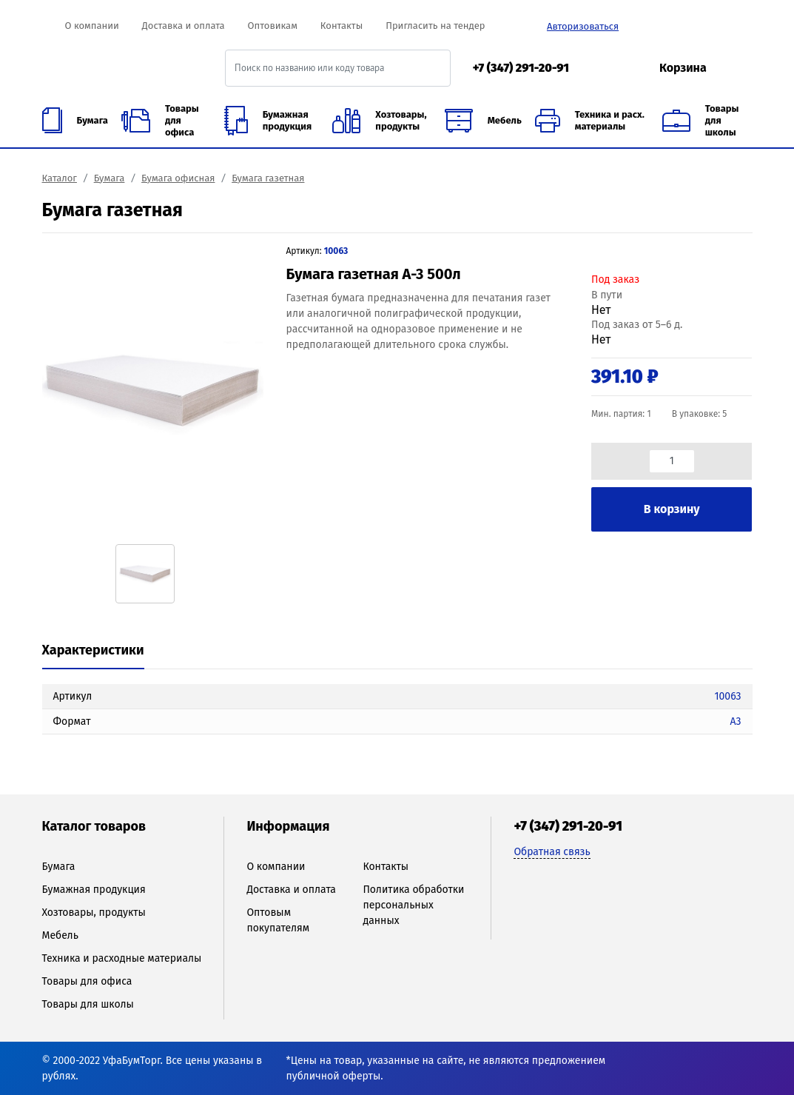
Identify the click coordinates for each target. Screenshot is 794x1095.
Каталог (59, 178)
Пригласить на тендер (435, 25)
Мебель (60, 935)
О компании (91, 25)
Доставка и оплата (183, 25)
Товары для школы (88, 1004)
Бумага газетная (268, 178)
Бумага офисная (178, 178)
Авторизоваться (583, 26)
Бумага (109, 178)
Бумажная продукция (94, 889)
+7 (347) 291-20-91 (521, 68)
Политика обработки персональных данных (413, 905)
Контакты (341, 25)
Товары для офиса (87, 981)
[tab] (93, 651)
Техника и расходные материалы (122, 958)
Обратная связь (552, 851)
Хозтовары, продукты (94, 912)
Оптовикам (272, 25)
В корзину (672, 509)
